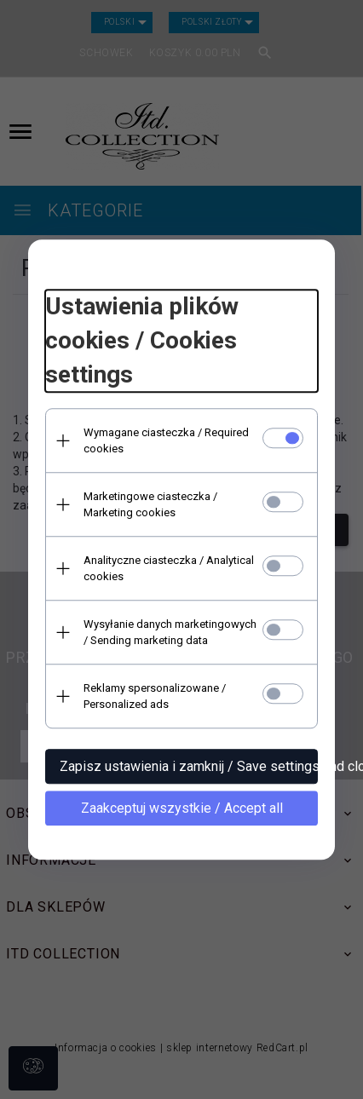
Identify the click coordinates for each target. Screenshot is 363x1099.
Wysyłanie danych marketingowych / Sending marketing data (170, 632)
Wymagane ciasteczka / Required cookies (166, 440)
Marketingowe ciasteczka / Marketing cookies (150, 504)
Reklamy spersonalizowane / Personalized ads (155, 696)
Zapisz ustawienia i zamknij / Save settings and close (189, 766)
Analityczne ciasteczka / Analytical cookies (169, 568)
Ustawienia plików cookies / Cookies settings (142, 340)
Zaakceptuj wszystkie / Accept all (182, 808)
